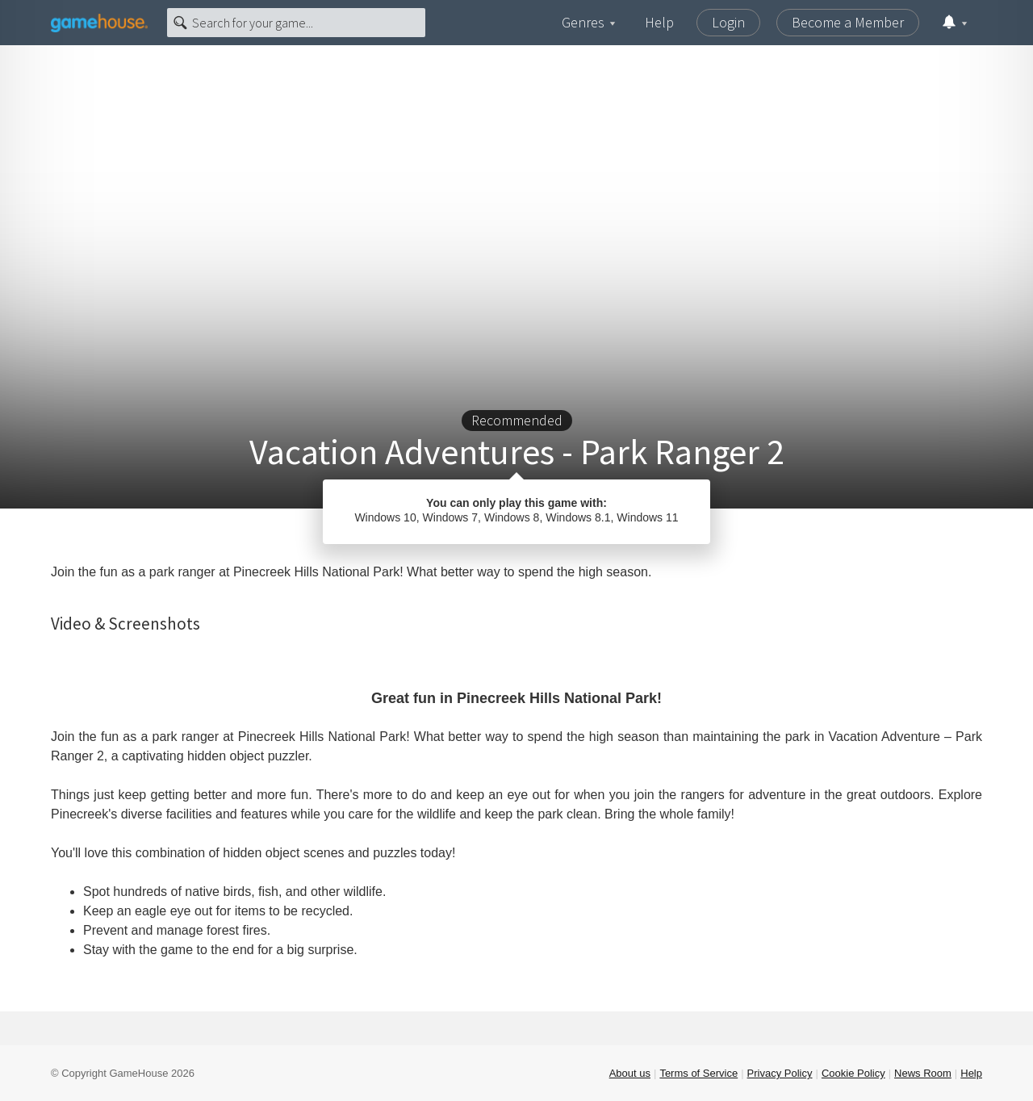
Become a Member (848, 22)
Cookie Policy (853, 1073)
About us (629, 1073)
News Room (922, 1073)
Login (728, 22)
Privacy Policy (780, 1073)
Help (659, 22)
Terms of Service (698, 1073)
